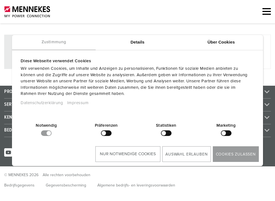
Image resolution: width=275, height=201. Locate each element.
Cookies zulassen (236, 154)
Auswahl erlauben (186, 154)
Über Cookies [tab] (221, 42)
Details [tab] (137, 42)
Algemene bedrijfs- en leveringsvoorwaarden (136, 185)
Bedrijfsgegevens (19, 185)
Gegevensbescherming (66, 185)
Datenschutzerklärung (42, 103)
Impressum (78, 103)
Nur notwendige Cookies (128, 154)
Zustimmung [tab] (54, 42)
